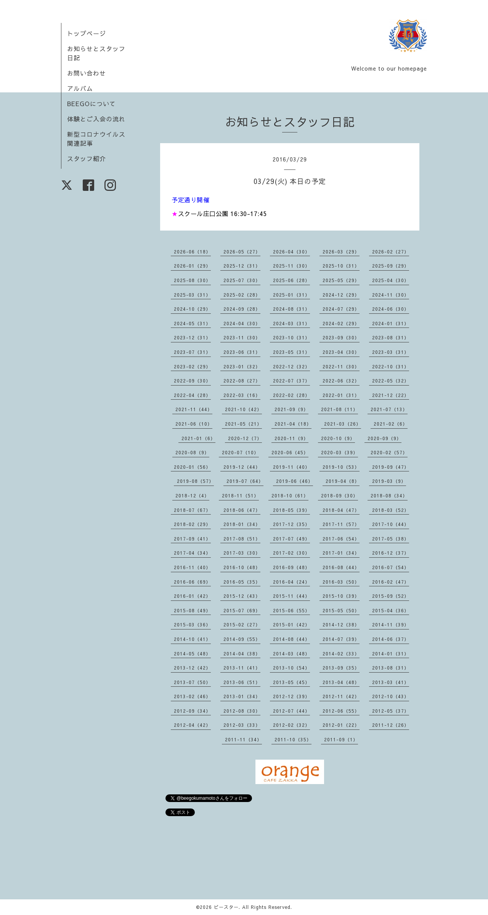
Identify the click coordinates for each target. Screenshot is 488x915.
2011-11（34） (243, 739)
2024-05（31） (192, 323)
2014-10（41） (192, 639)
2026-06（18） (192, 252)
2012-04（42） (192, 725)
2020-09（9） (384, 438)
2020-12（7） (245, 438)
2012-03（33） (241, 725)
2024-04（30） (241, 323)
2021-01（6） (198, 438)
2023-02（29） (192, 366)
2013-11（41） (241, 668)
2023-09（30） (341, 337)
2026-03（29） (341, 252)
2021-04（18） (292, 424)
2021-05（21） (243, 424)
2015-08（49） (192, 610)
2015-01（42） (291, 624)
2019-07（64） (244, 481)
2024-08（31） (291, 309)
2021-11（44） (193, 409)
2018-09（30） (339, 495)
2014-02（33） (341, 653)
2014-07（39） (341, 639)
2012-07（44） (291, 711)
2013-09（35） (341, 668)
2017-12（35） (291, 524)
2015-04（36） (390, 610)
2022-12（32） (291, 366)
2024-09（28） (241, 309)
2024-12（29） (341, 295)
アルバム (80, 88)
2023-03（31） (390, 352)
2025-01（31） (291, 295)
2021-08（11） (339, 409)
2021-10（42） (243, 409)
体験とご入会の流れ (96, 119)
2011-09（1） (341, 739)
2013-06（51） (241, 682)
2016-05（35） (241, 582)
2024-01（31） (390, 323)
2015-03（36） (192, 624)
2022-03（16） (241, 395)
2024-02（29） (341, 323)
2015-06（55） (291, 610)
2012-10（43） (390, 696)
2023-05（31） (291, 352)
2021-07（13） (389, 409)
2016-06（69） (192, 582)
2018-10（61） (289, 495)
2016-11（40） (192, 567)
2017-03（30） (241, 553)
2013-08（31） (390, 668)
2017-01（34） (341, 553)
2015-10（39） (341, 596)
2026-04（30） (291, 252)
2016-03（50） (341, 582)
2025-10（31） (341, 266)
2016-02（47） (390, 582)
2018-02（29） (192, 524)
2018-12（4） (192, 495)
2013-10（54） (291, 668)
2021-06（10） (193, 424)
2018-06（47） (241, 510)
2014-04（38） (241, 653)
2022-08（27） (241, 381)
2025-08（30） (192, 280)
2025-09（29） (390, 266)
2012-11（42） (341, 696)
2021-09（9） (291, 409)
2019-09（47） (390, 467)
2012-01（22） (341, 725)
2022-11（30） (341, 366)
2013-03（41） (390, 682)
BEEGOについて (91, 103)
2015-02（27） (241, 624)
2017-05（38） (390, 539)
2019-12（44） (241, 467)
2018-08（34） (389, 495)
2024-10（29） (192, 309)
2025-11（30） (291, 266)
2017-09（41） (192, 539)
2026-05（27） (241, 252)
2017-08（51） (241, 539)
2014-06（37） (390, 639)
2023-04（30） (341, 352)
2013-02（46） (192, 696)
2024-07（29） (341, 309)
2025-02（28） (241, 295)
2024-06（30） (390, 309)
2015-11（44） (291, 596)
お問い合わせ (86, 73)
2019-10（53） (341, 467)
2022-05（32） (390, 381)
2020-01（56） (192, 467)
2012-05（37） (390, 711)
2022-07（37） (291, 381)
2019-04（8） (343, 481)
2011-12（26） (390, 725)
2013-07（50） (192, 682)
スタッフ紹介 (86, 158)
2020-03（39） (339, 452)
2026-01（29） (192, 266)
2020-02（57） (389, 452)
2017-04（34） (192, 553)
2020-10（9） (338, 438)
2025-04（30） (390, 280)
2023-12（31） (192, 337)
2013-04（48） (341, 682)
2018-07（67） (192, 510)
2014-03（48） (291, 653)
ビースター (226, 907)
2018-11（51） (240, 495)
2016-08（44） (341, 567)
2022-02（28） (291, 395)
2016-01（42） (192, 596)
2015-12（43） (241, 596)
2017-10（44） (390, 524)
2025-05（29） (341, 280)
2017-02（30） (291, 553)
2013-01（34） (241, 696)
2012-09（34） (192, 711)
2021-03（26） (342, 424)
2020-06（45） (289, 452)
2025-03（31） (192, 295)
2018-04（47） (341, 510)
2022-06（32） (341, 381)
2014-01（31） (390, 653)
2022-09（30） (192, 381)
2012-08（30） (241, 711)
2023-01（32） (241, 366)
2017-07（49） (291, 539)
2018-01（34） (241, 524)
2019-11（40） (291, 467)
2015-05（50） (341, 610)
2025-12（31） (241, 266)
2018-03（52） (390, 510)
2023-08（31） (390, 337)
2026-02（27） (390, 252)
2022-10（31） (390, 366)
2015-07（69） (241, 610)
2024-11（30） (390, 295)
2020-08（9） (192, 452)
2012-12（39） (291, 696)
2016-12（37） (390, 553)
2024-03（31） (291, 323)
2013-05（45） (291, 682)
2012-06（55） (341, 711)
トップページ (86, 33)
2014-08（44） (291, 639)
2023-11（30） (241, 337)
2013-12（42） (192, 668)
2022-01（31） (341, 395)
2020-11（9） (291, 438)
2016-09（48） (291, 567)
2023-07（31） (192, 352)
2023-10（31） (291, 337)
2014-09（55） (241, 639)
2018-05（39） (291, 510)
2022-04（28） (192, 395)
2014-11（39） (390, 624)
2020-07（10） (240, 452)
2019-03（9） (389, 481)
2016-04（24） (291, 582)
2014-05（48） (192, 653)
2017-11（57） (341, 524)
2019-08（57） (195, 481)
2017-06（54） (341, 539)
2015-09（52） (390, 596)
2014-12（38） (341, 624)
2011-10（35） (292, 739)
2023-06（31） (241, 352)
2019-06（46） (294, 481)
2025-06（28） (291, 280)
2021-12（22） (390, 395)
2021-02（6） (391, 424)
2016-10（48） (241, 567)
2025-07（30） (241, 280)
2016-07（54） (390, 567)
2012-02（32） (291, 725)
